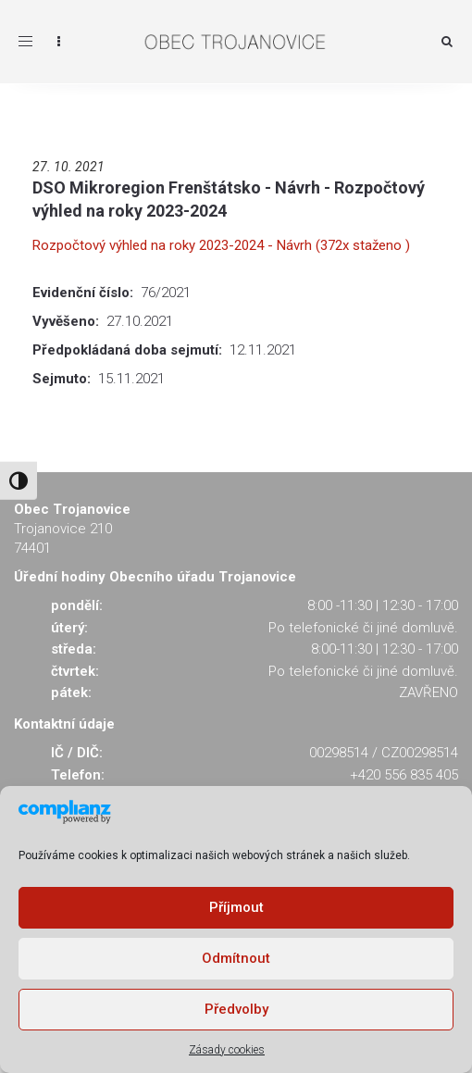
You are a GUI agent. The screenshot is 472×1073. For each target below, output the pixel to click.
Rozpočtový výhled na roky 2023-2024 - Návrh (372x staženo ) (221, 245)
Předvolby (236, 1009)
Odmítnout (236, 958)
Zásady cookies (227, 1049)
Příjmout (236, 907)
